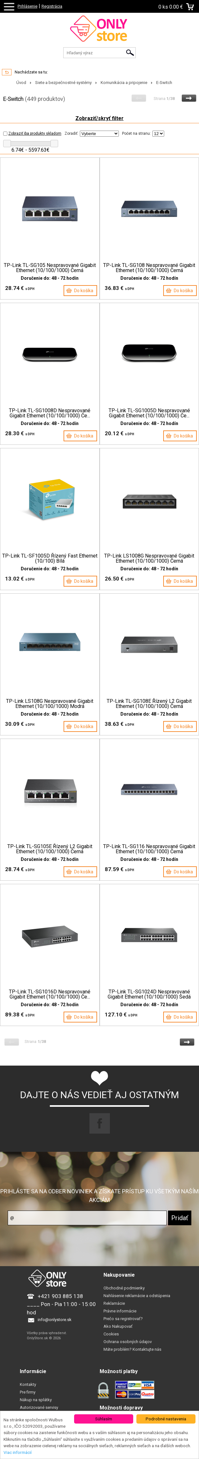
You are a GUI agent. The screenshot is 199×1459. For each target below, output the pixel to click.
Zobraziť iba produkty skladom (32, 133)
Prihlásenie (27, 6)
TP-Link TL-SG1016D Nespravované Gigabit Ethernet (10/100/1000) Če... (49, 994)
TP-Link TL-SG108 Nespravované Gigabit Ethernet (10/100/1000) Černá (149, 268)
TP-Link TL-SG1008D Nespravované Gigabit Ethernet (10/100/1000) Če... (49, 413)
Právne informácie (119, 1311)
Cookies (111, 1334)
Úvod (21, 82)
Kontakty (28, 1384)
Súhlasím (103, 1418)
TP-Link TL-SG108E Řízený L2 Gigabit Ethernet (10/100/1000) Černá (149, 704)
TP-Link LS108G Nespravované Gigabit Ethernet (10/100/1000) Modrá (49, 704)
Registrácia (52, 6)
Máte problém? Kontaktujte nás (132, 1349)
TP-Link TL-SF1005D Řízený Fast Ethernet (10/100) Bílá (49, 558)
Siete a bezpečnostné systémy (63, 82)
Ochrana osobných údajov (127, 1341)
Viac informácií (18, 1452)
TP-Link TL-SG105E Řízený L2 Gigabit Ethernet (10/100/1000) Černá (49, 849)
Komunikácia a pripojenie (124, 82)
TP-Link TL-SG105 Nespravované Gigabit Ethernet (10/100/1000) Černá (50, 268)
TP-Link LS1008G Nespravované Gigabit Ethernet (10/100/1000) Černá (149, 558)
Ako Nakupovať (118, 1326)
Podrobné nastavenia (166, 1418)
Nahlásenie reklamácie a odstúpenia (136, 1295)
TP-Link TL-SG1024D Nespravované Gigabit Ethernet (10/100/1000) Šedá (149, 994)
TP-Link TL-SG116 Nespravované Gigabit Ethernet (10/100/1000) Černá (149, 849)
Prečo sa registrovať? (123, 1318)
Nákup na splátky (36, 1399)
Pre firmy (27, 1392)
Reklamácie (114, 1303)
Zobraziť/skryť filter (99, 118)
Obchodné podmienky (124, 1288)
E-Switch (164, 82)
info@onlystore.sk (55, 1319)
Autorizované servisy (39, 1407)
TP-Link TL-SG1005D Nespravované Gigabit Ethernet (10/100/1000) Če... (149, 413)
